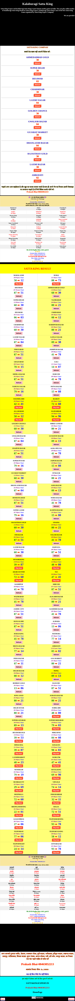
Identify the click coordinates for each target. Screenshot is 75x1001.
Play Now (19, 284)
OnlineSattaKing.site (39, 255)
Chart (22, 277)
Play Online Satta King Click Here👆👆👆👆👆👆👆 (37, 259)
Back (2, 999)
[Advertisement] (37, 31)
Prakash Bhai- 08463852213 (37, 202)
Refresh (37, 63)
